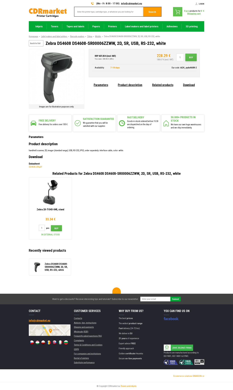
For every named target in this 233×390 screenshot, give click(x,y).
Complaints (79, 340)
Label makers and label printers (54, 36)
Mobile (98, 36)
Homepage (33, 36)
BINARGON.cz (198, 376)
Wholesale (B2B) (81, 331)
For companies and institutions (87, 353)
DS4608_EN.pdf (35, 167)
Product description (130, 85)
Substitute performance (84, 362)
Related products (162, 85)
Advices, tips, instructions (85, 322)
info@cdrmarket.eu (131, 3)
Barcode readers (77, 36)
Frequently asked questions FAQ (88, 336)
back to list (35, 43)
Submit (175, 299)
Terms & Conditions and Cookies (88, 345)
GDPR (76, 349)
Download (189, 85)
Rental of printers (81, 358)
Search (152, 11)
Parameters (101, 85)
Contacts (78, 318)
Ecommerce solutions (182, 376)
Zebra (89, 36)
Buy (191, 57)
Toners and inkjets (128, 386)
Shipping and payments (84, 327)
